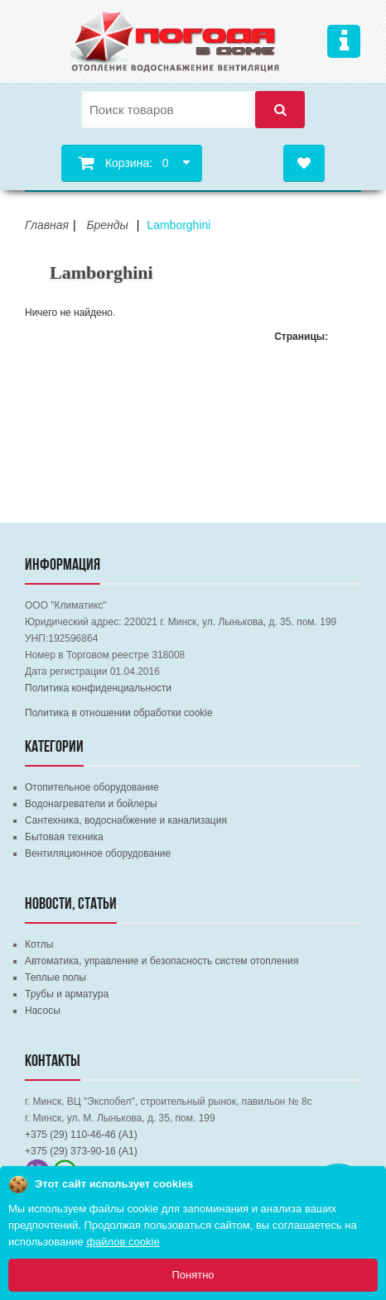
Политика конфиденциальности (98, 688)
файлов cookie (122, 1241)
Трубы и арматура (67, 994)
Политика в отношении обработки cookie (119, 713)
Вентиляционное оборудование (98, 853)
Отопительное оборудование (92, 787)
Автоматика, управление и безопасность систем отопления (161, 961)
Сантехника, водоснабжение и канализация (126, 820)
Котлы (39, 944)
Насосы (42, 1010)
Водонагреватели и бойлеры (91, 804)
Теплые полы (55, 977)
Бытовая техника (64, 837)
